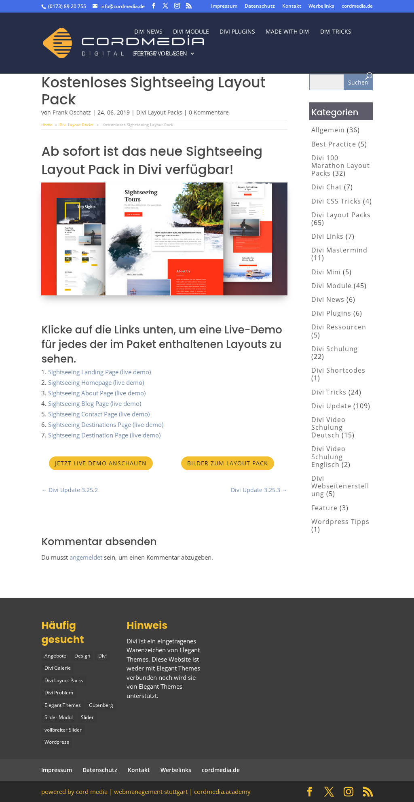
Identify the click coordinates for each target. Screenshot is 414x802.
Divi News (148, 32)
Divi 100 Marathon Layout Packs (340, 165)
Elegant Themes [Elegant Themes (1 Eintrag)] (62, 705)
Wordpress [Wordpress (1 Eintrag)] (56, 741)
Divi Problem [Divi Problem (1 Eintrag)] (58, 692)
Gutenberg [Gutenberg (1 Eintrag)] (101, 705)
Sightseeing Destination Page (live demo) (104, 435)
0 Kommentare (209, 112)
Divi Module (191, 32)
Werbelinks (321, 6)
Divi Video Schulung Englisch (328, 456)
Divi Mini (326, 271)
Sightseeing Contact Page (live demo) (99, 414)
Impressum (224, 6)
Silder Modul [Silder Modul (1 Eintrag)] (58, 717)
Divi (132, 641)
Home (47, 124)
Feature (324, 507)
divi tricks (335, 32)
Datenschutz (260, 6)
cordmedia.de (357, 6)
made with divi (288, 32)
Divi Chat (326, 186)
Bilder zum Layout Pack (227, 463)
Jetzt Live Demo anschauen (101, 463)
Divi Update (331, 405)
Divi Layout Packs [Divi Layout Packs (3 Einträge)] (63, 680)
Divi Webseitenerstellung (340, 486)
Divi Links (327, 236)
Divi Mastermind (339, 250)
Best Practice (333, 144)
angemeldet (86, 557)
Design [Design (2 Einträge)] (82, 655)
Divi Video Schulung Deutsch (328, 427)
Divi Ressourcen (338, 326)
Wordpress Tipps (340, 521)
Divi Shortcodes (338, 370)
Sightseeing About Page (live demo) (97, 393)
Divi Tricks (328, 392)
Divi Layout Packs (159, 112)
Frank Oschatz (72, 112)
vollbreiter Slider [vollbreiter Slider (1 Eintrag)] (63, 729)
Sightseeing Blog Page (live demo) (94, 403)
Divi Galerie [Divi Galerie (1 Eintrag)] (57, 667)
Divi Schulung (334, 348)
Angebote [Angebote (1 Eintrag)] (55, 655)
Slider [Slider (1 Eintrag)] (87, 717)
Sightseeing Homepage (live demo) (96, 382)
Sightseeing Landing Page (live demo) (99, 372)
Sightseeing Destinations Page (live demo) (105, 424)
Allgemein (328, 129)
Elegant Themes (160, 686)
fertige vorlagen (160, 54)
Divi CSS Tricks (336, 201)
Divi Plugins (237, 32)
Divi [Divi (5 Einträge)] (102, 655)
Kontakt (291, 6)
